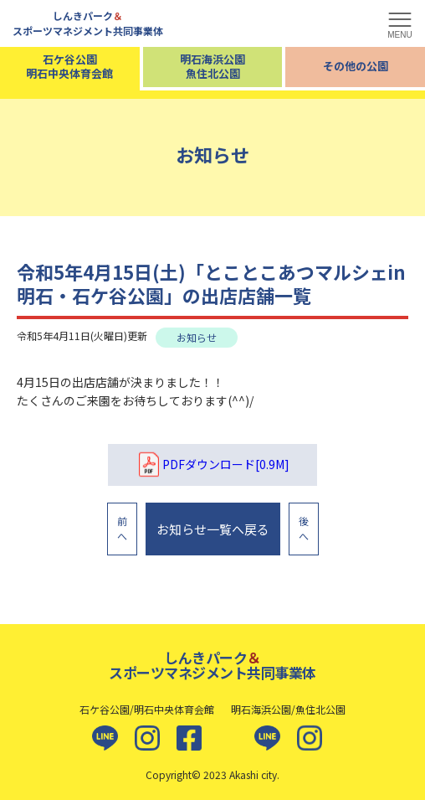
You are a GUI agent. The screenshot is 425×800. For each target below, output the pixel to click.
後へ (304, 528)
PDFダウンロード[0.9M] (212, 465)
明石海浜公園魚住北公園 (212, 66)
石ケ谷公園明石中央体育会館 (69, 66)
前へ (122, 528)
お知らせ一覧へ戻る (212, 529)
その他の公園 (355, 66)
